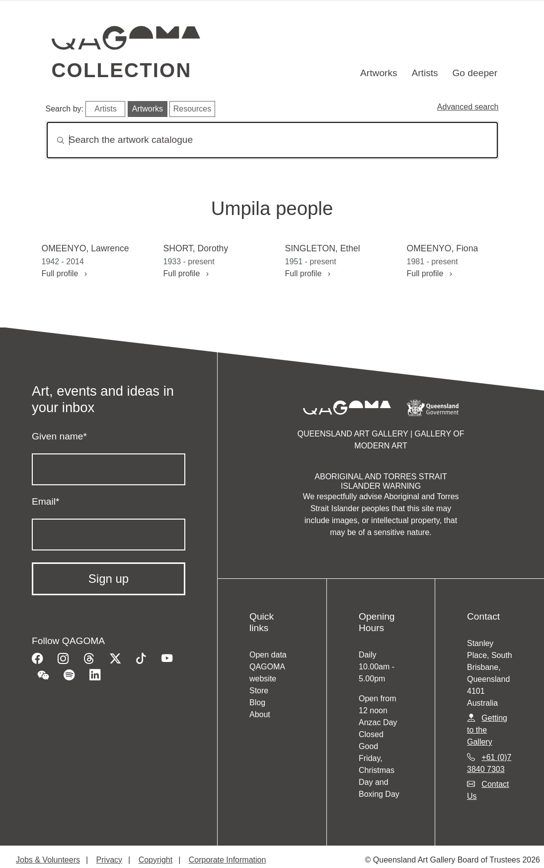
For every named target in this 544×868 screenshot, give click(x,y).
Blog (257, 702)
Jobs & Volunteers (48, 860)
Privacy (109, 860)
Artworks (378, 73)
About (259, 714)
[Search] (272, 140)
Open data (268, 655)
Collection (122, 70)
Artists (424, 73)
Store (258, 690)
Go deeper (474, 73)
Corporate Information (227, 860)
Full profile (64, 273)
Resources (192, 109)
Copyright (155, 860)
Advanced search (468, 107)
